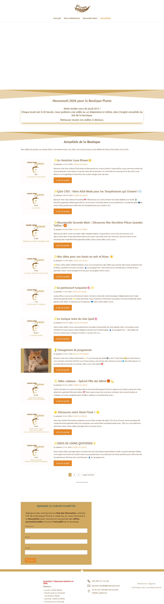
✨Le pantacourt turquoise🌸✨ (74, 282)
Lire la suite (62, 174)
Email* (27, 543)
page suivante (88, 469)
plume (59, 159)
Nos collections (72, 18)
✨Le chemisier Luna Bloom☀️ (73, 155)
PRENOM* (29, 521)
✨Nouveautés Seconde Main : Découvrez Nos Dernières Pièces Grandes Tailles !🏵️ (98, 218)
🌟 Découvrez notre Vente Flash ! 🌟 (77, 407)
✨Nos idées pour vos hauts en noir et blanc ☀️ (83, 251)
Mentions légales (147, 578)
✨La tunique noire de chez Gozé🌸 (76, 313)
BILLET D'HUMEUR (81, 348)
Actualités (105, 18)
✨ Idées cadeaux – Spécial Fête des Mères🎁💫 (84, 375)
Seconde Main (90, 18)
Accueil (57, 18)
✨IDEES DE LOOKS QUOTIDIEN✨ (75, 438)
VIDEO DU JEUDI (80, 159)
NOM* (27, 532)
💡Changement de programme (73, 344)
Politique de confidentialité (146, 582)
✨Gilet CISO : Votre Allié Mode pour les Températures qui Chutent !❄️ (98, 186)
